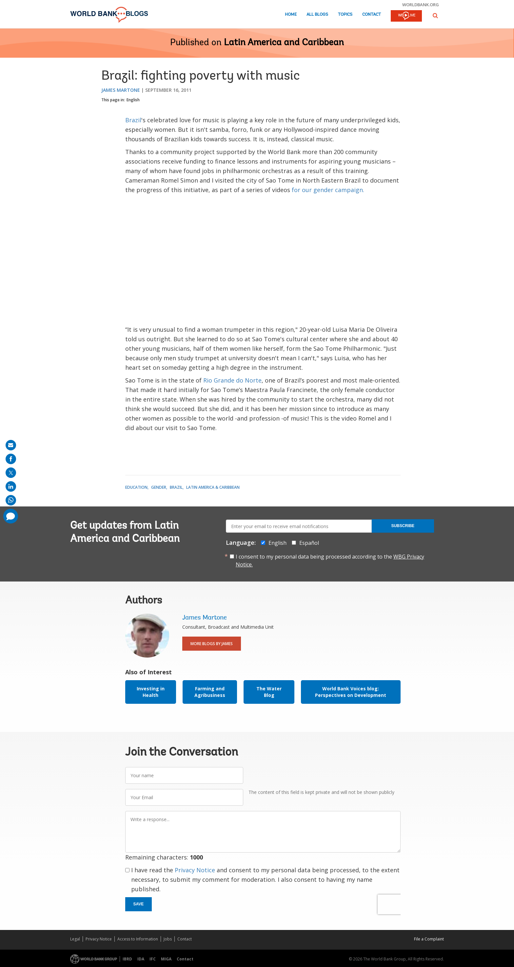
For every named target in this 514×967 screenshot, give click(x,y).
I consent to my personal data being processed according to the (330, 560)
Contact (371, 14)
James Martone (120, 90)
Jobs (168, 939)
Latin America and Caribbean (284, 43)
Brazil (133, 120)
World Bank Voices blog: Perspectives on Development (350, 691)
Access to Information (137, 939)
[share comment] (10, 516)
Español (309, 542)
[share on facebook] (11, 459)
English (133, 100)
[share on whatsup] (11, 500)
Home (291, 14)
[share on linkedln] (11, 486)
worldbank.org (420, 5)
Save (138, 904)
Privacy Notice (195, 870)
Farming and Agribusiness (209, 691)
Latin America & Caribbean (213, 487)
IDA (140, 959)
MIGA (166, 959)
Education (136, 487)
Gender (158, 487)
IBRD (127, 959)
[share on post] (11, 472)
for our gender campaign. (328, 190)
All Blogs (317, 14)
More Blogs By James (211, 643)
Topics (345, 14)
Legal (75, 939)
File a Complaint (429, 939)
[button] (435, 15)
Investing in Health (151, 691)
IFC (152, 959)
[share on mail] (11, 445)
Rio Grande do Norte (232, 380)
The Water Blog (269, 691)
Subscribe (402, 525)
